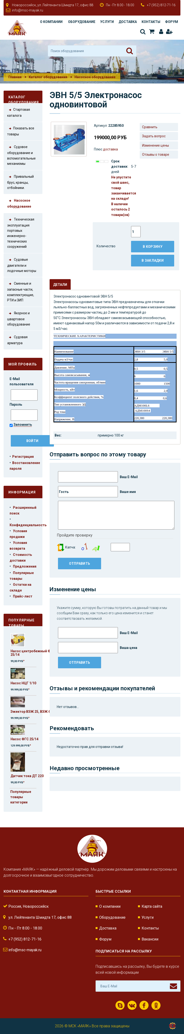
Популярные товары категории (20, 797)
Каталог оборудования (48, 77)
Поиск (142, 31)
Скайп (120, 1005)
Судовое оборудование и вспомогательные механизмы (21, 155)
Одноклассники (156, 1005)
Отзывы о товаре (155, 154)
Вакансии (150, 939)
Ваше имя (97, 491)
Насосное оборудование (95, 77)
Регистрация (169, 31)
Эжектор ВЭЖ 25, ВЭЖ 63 (31, 711)
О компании (51, 22)
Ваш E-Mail (98, 476)
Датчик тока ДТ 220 (27, 776)
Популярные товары (21, 622)
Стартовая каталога (18, 112)
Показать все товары (20, 131)
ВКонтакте (132, 1005)
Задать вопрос (154, 136)
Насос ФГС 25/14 (24, 739)
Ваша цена (97, 647)
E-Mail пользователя (22, 381)
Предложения (24, 566)
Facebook (144, 1005)
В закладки (153, 260)
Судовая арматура (17, 339)
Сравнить (149, 127)
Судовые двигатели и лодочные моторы (21, 265)
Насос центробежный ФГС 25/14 (33, 653)
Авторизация (161, 31)
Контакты (151, 22)
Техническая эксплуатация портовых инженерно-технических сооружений (20, 233)
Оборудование (81, 22)
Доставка (128, 22)
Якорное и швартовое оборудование (18, 318)
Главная (15, 77)
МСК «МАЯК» (80, 1026)
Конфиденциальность (28, 525)
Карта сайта (152, 906)
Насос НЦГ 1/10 (23, 683)
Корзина (151, 31)
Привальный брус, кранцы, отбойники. (20, 182)
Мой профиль (22, 364)
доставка (110, 149)
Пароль (16, 404)
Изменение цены (155, 145)
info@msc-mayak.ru (27, 10)
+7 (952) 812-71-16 (161, 5)
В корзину (152, 247)
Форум (171, 22)
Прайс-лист (22, 596)
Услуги (107, 22)
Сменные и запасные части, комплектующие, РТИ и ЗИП (20, 291)
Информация (22, 492)
